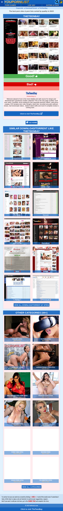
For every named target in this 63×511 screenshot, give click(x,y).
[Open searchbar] (57, 2)
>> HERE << (33, 497)
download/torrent (31, 8)
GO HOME (31, 122)
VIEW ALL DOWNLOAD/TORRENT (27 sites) (31, 305)
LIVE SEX (31, 5)
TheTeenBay (43, 8)
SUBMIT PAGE (32, 501)
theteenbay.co (31, 96)
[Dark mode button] (61, 2)
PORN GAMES (10, 5)
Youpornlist (20, 8)
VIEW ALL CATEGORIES (31, 487)
